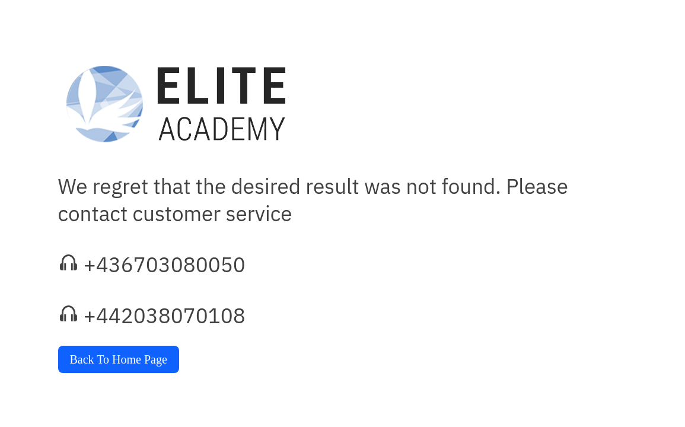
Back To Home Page (118, 359)
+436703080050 (165, 264)
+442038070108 (165, 315)
